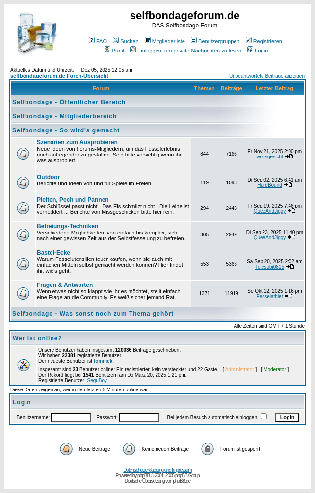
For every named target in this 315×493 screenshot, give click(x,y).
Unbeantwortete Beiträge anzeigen (267, 75)
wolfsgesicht (269, 156)
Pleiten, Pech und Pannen (73, 199)
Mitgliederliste (165, 41)
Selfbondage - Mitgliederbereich (64, 116)
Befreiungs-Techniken (67, 226)
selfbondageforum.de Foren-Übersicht (59, 75)
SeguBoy (97, 380)
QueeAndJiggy (270, 211)
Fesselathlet (270, 296)
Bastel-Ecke (53, 252)
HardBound (269, 185)
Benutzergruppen (215, 41)
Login (257, 50)
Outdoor (48, 177)
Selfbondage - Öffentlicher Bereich (69, 102)
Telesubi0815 (269, 267)
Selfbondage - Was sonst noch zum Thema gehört (93, 314)
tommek (103, 360)
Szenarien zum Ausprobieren (77, 142)
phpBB (143, 475)
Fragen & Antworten (65, 285)
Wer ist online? (37, 338)
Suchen (125, 41)
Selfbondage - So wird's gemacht (66, 130)
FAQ (98, 41)
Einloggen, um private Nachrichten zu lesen (185, 50)
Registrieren (264, 41)
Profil (114, 50)
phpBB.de (181, 481)
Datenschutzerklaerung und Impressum (157, 470)
